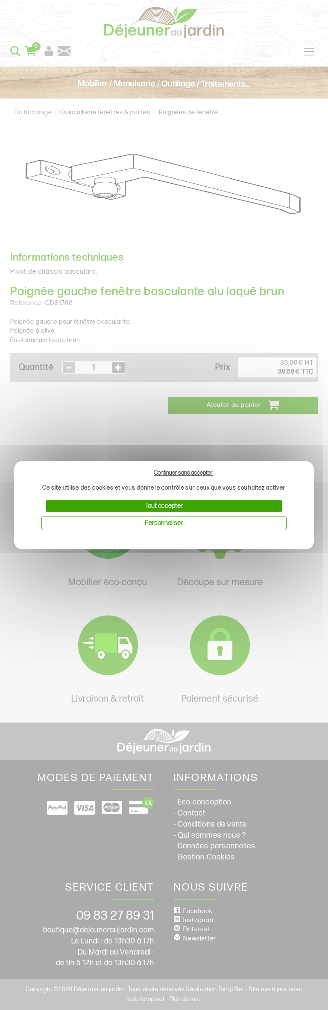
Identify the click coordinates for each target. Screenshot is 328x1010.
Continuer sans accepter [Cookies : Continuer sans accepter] (183, 472)
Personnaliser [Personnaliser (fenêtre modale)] (164, 523)
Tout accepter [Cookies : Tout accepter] (164, 506)
